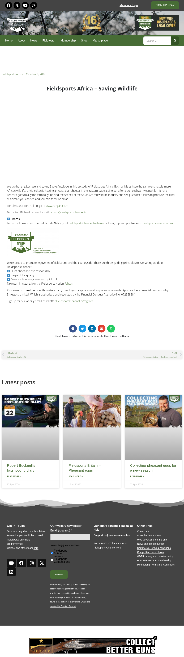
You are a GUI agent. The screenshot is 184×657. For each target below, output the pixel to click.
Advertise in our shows (149, 535)
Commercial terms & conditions (154, 548)
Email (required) (61, 530)
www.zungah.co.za (57, 206)
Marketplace (100, 40)
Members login (129, 5)
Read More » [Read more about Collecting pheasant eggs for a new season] (137, 476)
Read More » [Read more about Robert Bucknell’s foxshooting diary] (14, 476)
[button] (73, 328)
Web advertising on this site (152, 539)
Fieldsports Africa (12, 74)
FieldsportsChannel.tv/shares (86, 223)
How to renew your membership (154, 560)
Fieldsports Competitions (62, 560)
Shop (84, 40)
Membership (68, 40)
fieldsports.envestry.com (158, 223)
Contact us (143, 531)
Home (9, 40)
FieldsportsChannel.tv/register (74, 301)
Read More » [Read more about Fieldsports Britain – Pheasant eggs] (76, 476)
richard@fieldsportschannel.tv (67, 212)
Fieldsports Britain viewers (60, 553)
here (35, 548)
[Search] (175, 40)
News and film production (150, 543)
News (33, 40)
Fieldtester (48, 40)
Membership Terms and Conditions (156, 564)
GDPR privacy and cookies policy (155, 556)
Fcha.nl (69, 283)
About (21, 40)
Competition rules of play (150, 552)
